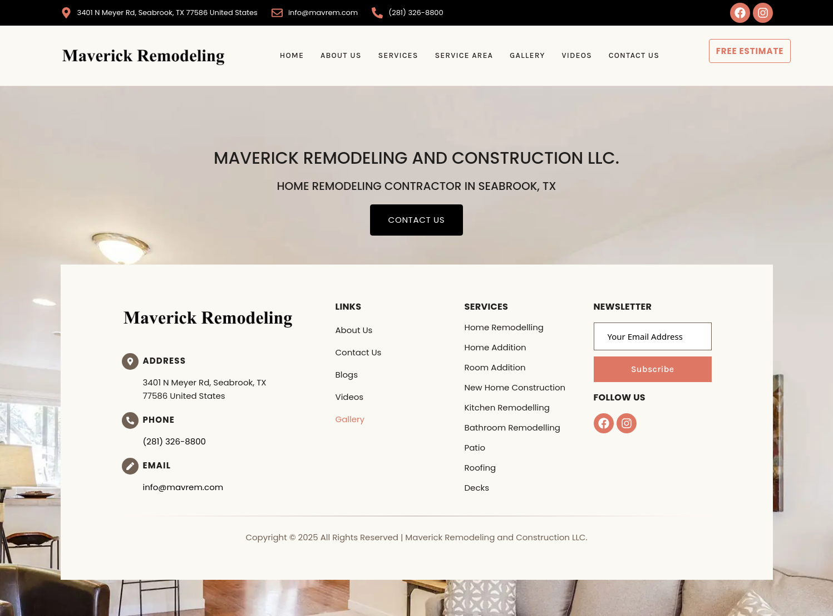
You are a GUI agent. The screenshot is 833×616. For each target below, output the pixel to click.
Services (398, 55)
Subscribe (652, 369)
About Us (341, 55)
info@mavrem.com (183, 487)
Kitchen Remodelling (507, 407)
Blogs (347, 374)
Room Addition (495, 367)
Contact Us (634, 55)
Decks (477, 487)
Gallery (527, 55)
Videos (577, 55)
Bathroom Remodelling (512, 427)
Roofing (480, 467)
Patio (475, 447)
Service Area (464, 55)
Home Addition (495, 347)
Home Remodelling (504, 327)
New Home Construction (515, 387)
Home (292, 55)
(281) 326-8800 (174, 441)
